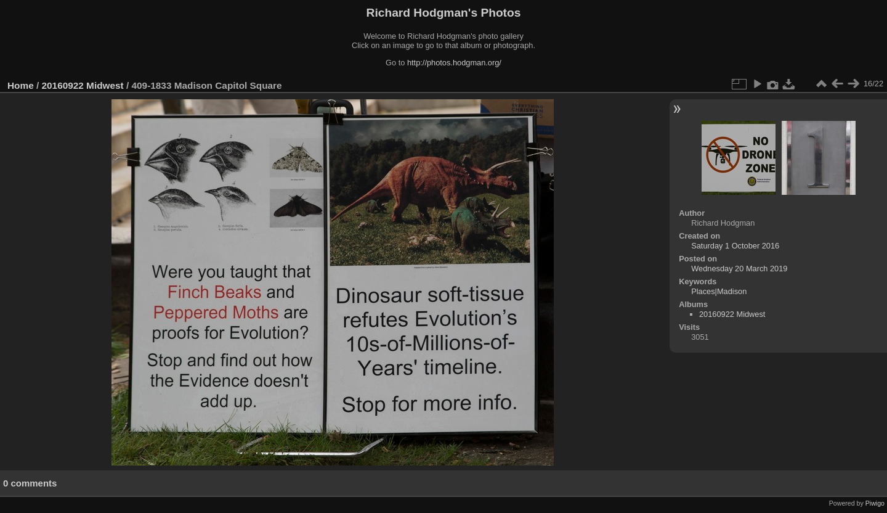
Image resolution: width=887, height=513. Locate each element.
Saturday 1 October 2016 (735, 245)
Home (20, 85)
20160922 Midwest (83, 85)
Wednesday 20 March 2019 (739, 268)
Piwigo (875, 503)
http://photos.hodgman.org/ (454, 62)
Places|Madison (719, 291)
